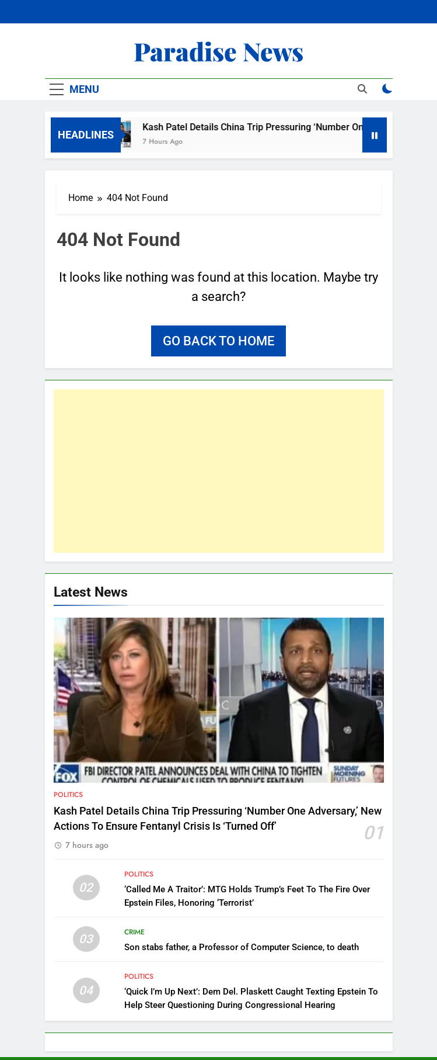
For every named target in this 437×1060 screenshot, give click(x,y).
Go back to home (218, 341)
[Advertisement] (219, 471)
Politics (68, 794)
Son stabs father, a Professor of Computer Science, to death (241, 947)
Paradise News (218, 51)
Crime (134, 932)
